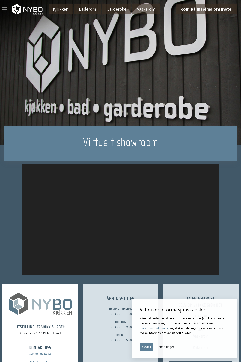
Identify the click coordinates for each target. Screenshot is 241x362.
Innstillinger (166, 347)
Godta (146, 347)
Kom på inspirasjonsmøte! (206, 9)
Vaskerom (146, 9)
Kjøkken (60, 9)
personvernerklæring (154, 328)
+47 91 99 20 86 (40, 354)
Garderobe (116, 9)
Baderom (87, 9)
